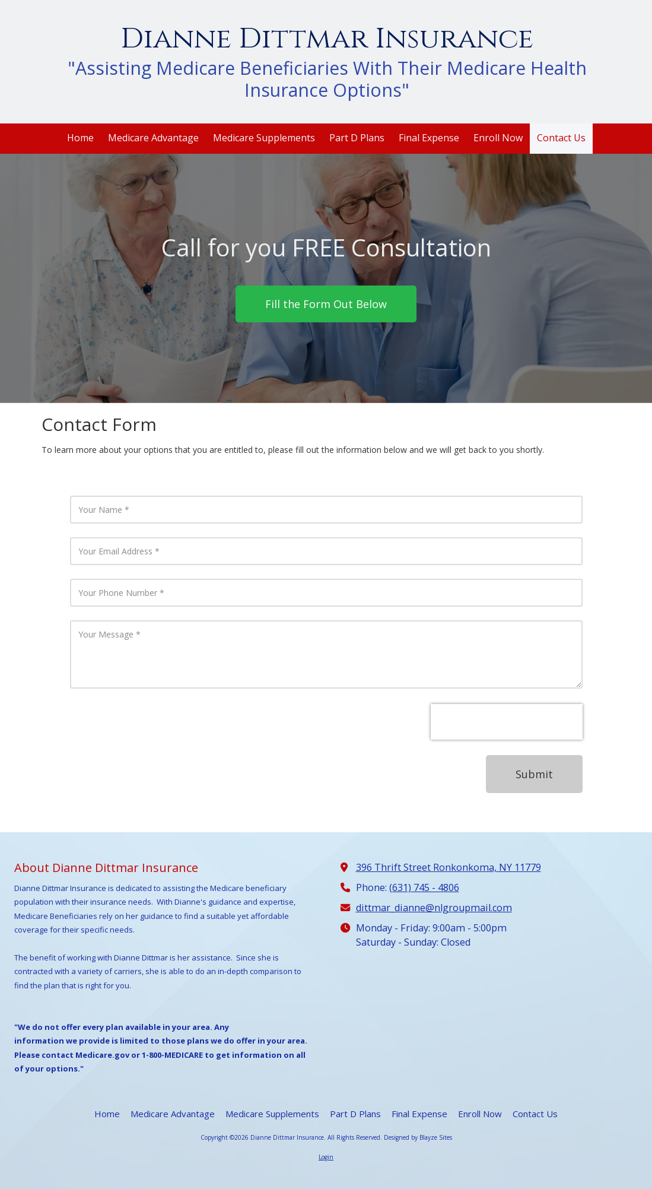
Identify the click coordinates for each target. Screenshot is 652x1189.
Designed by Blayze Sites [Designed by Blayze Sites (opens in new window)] (418, 1137)
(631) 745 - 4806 (424, 887)
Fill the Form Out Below (326, 304)
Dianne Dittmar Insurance (326, 39)
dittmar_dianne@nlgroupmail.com (434, 907)
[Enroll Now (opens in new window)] (498, 138)
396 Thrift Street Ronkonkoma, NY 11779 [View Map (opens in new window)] (448, 867)
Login (326, 1157)
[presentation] (507, 722)
